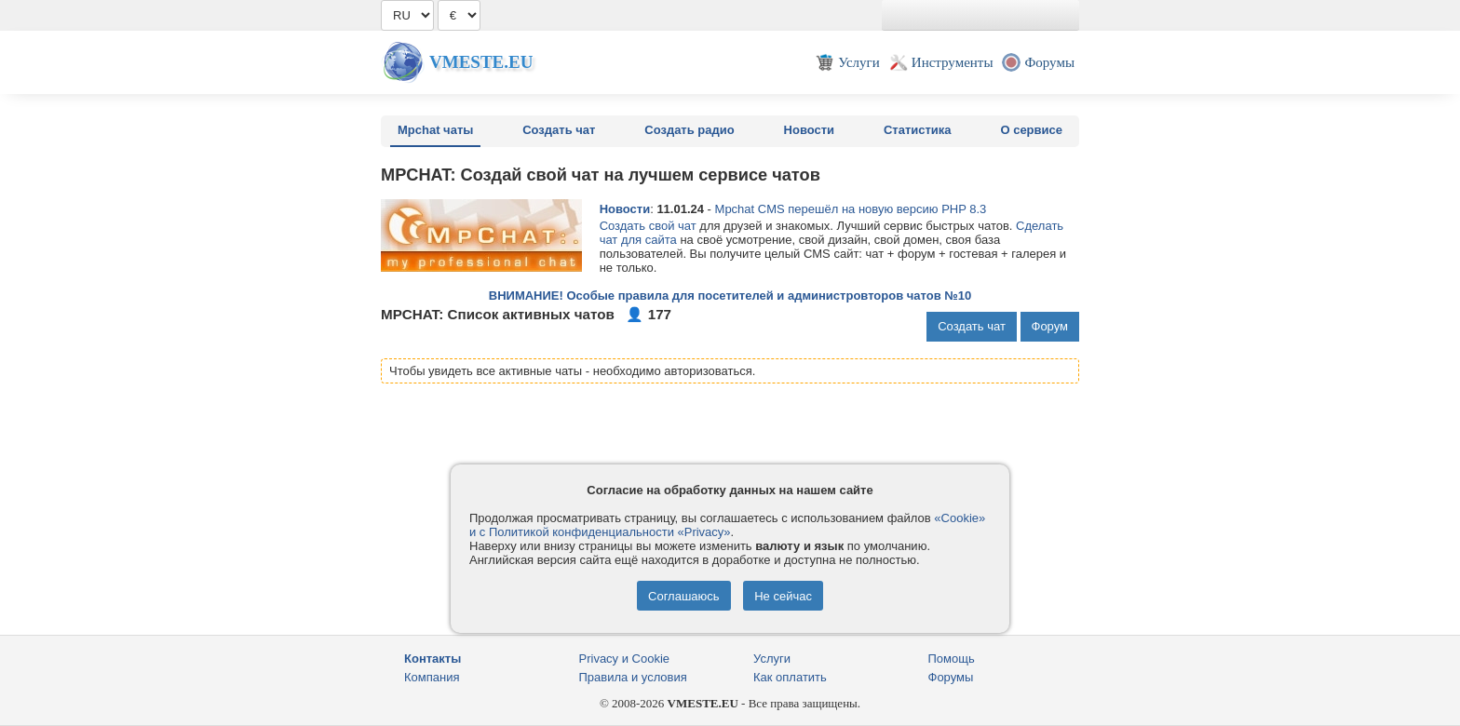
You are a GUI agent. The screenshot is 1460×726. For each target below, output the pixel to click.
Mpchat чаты (435, 130)
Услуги (772, 659)
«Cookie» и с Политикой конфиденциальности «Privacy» (727, 525)
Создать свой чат (648, 226)
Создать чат (558, 130)
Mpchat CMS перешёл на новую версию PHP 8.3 (851, 209)
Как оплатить (790, 677)
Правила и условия (633, 677)
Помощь (951, 659)
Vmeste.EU (481, 62)
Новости (809, 130)
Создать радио (689, 130)
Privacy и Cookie (624, 659)
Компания (432, 677)
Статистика (918, 130)
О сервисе (1031, 130)
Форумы (951, 677)
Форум (1050, 326)
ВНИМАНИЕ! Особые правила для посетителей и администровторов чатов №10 (730, 295)
